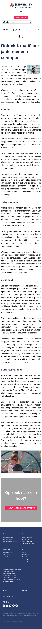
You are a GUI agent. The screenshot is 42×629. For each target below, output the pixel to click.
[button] (38, 29)
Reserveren (6, 534)
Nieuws (24, 590)
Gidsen (5, 590)
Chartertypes (26, 534)
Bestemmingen (8, 596)
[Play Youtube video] (21, 462)
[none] (17, 22)
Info (23, 549)
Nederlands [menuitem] (9, 22)
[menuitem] (17, 22)
